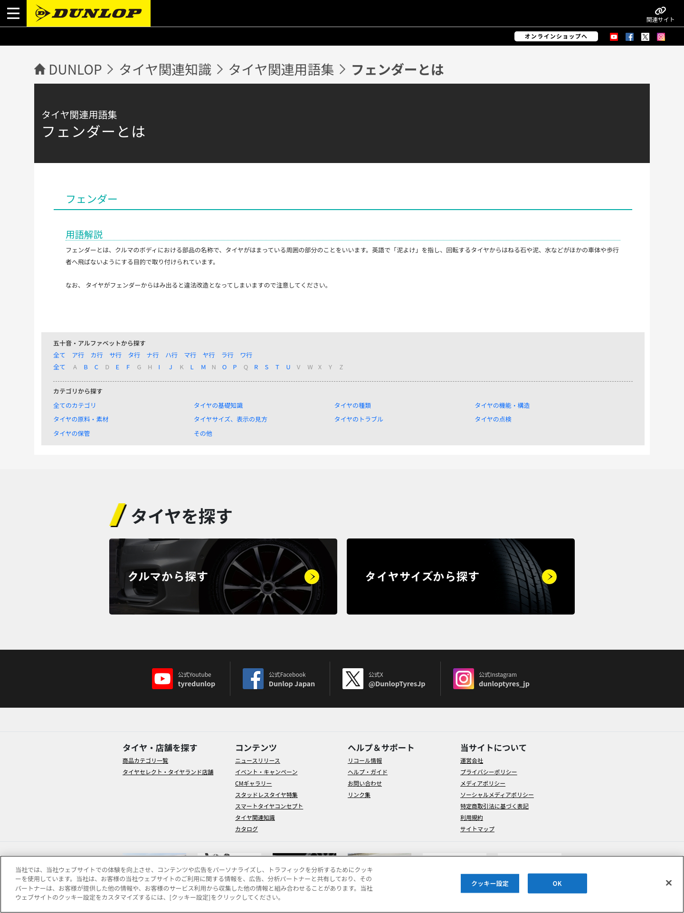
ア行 (78, 354)
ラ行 (227, 354)
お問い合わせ (365, 783)
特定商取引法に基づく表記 (494, 806)
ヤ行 (209, 354)
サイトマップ (477, 829)
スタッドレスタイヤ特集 (266, 794)
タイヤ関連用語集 (281, 68)
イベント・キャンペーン (266, 772)
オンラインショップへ (556, 36)
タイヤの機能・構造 (502, 405)
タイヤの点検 (493, 418)
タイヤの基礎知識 (218, 405)
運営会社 (471, 760)
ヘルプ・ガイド (368, 772)
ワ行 (246, 354)
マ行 (190, 354)
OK (557, 883)
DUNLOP (75, 68)
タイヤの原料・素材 (81, 418)
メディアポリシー (482, 783)
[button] (13, 13)
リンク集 (359, 794)
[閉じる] (668, 883)
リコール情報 (365, 760)
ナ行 (153, 354)
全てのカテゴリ (74, 405)
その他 (203, 433)
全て (59, 354)
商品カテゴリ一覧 (145, 760)
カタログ (246, 829)
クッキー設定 (490, 883)
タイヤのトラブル (358, 418)
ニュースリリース (257, 760)
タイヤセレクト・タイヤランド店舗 (168, 772)
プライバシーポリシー (488, 772)
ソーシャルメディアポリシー (497, 794)
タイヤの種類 (352, 405)
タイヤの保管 (71, 433)
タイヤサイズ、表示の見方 (230, 418)
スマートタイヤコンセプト (269, 806)
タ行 (134, 354)
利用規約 (471, 817)
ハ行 (171, 354)
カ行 (97, 354)
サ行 (115, 354)
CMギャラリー (253, 783)
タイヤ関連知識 (165, 68)
